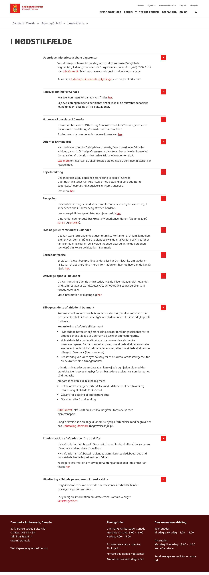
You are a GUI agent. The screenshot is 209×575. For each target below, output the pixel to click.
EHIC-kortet (64, 412)
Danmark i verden (167, 6)
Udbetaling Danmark (76, 428)
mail (178, 559)
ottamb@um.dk (20, 543)
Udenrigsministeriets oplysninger (91, 79)
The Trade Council (147, 12)
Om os (183, 12)
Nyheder (151, 6)
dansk (61, 223)
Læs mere (63, 161)
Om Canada (169, 12)
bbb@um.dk (71, 71)
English (183, 6)
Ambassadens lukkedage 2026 (125, 562)
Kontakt (140, 6)
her (110, 98)
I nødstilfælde (76, 23)
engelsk (74, 223)
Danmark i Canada (23, 23)
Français (194, 6)
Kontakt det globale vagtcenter (125, 557)
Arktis (128, 12)
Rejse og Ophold (110, 12)
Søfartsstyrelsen (67, 504)
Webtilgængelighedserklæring (29, 551)
